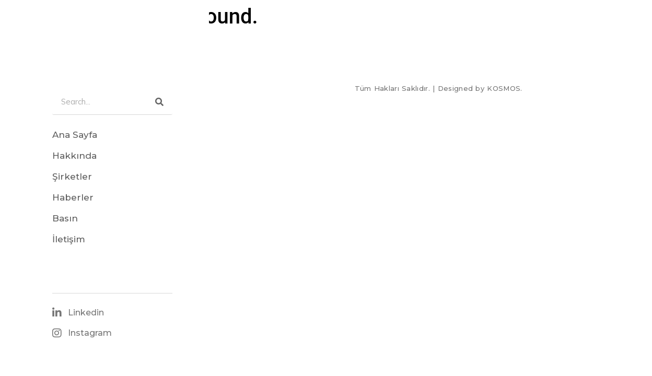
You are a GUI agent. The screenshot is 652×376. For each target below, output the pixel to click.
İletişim (68, 239)
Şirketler (72, 176)
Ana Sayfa (74, 135)
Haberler (73, 197)
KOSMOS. (504, 88)
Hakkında (74, 155)
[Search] (159, 101)
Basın (65, 218)
